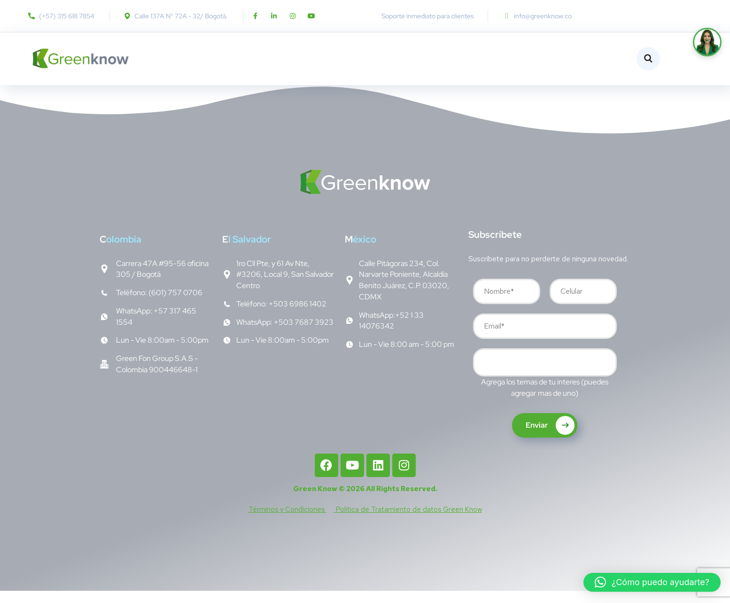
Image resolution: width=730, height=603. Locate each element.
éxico (360, 251)
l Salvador (246, 251)
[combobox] (545, 374)
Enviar (550, 437)
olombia (120, 251)
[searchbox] (483, 376)
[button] (652, 582)
